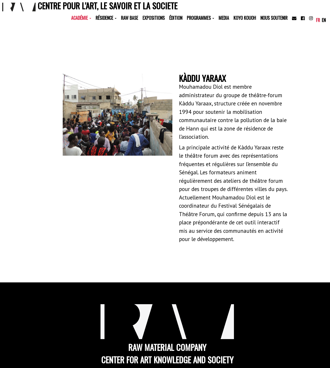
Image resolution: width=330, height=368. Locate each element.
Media (224, 17)
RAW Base (129, 17)
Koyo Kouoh (244, 17)
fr (318, 20)
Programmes (200, 17)
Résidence (106, 17)
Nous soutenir (274, 17)
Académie (81, 17)
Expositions (154, 17)
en (324, 20)
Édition (175, 17)
